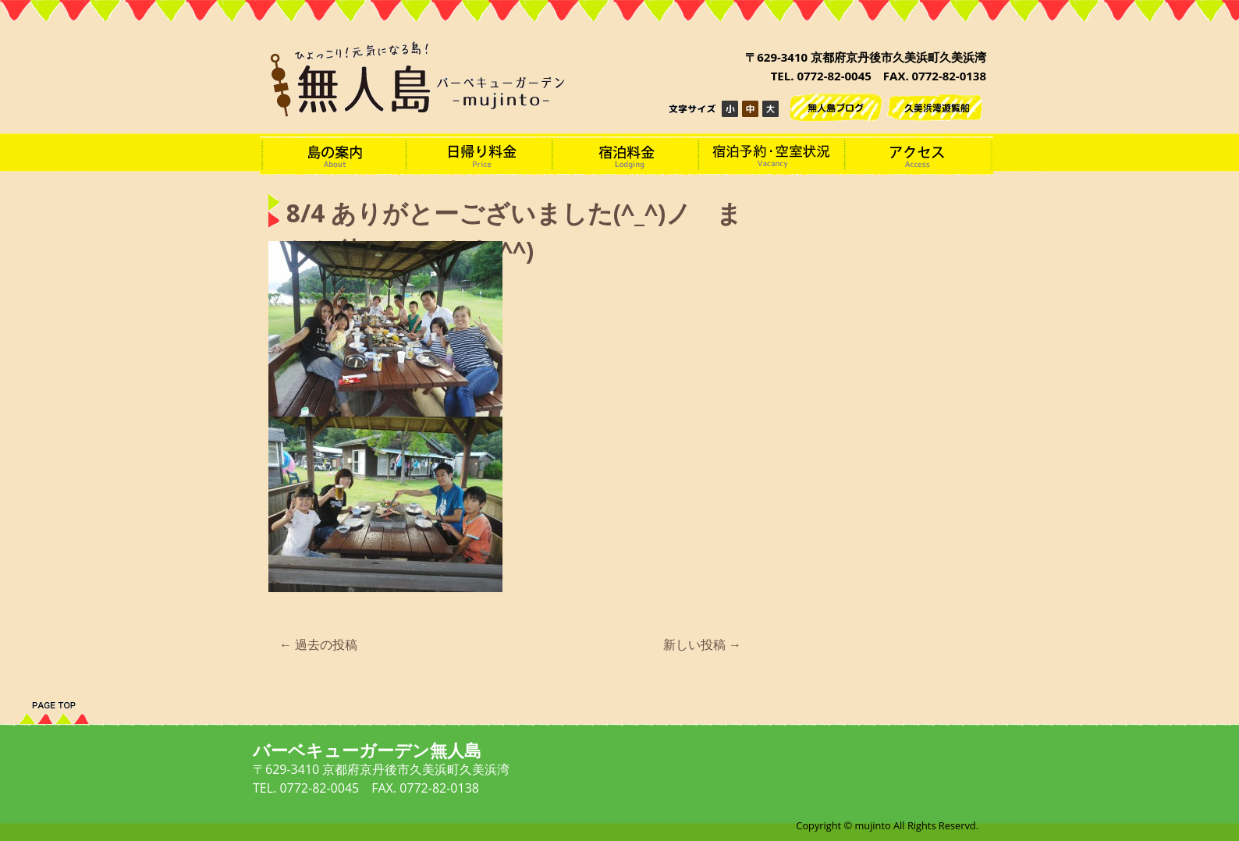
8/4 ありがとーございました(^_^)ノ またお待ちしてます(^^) (514, 232)
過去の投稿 (318, 644)
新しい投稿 (702, 644)
